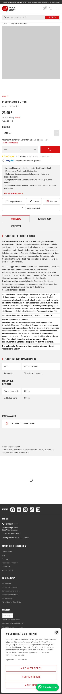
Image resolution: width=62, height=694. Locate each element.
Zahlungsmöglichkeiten (11, 591)
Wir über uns (6, 583)
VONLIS (5, 96)
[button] (7, 615)
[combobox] (31, 133)
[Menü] (57, 9)
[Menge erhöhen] (35, 149)
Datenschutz (7, 552)
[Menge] (20, 149)
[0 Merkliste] (44, 9)
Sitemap (5, 559)
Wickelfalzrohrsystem (19, 24)
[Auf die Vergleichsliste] (13, 201)
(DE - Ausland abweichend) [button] (40, 156)
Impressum (6, 566)
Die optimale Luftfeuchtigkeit (13, 627)
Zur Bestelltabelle (10, 142)
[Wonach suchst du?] (26, 17)
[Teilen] (34, 201)
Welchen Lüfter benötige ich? (13, 623)
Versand (17, 118)
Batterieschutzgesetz (10, 563)
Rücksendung (7, 598)
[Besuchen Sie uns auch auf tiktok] (32, 509)
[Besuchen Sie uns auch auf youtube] (19, 509)
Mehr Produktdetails (13, 193)
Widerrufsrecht (7, 570)
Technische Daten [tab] (44, 219)
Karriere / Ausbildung (9, 587)
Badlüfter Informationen (11, 620)
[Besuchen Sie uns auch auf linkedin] (38, 509)
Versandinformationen (10, 594)
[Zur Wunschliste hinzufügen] (51, 201)
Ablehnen (31, 685)
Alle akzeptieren (31, 668)
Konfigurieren (31, 676)
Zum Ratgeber (8, 615)
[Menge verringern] (5, 149)
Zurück (4, 24)
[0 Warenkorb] (50, 9)
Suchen (52, 17)
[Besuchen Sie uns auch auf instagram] (25, 509)
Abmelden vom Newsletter (11, 602)
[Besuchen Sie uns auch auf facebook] (12, 509)
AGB (3, 555)
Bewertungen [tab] (16, 226)
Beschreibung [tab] (16, 219)
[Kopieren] (17, 106)
